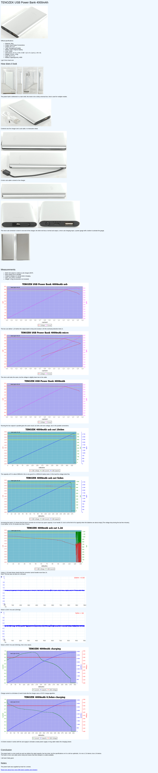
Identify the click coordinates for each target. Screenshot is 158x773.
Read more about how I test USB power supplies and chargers (19, 770)
